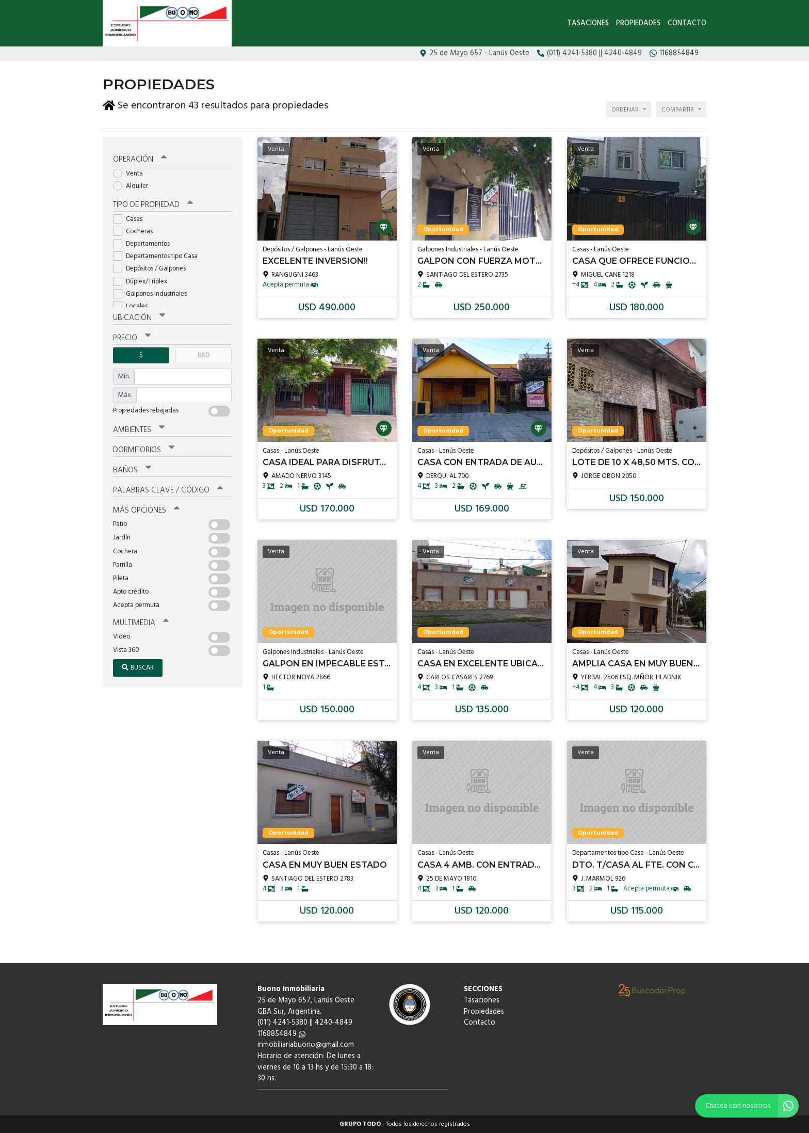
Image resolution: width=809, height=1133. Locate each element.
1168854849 (281, 1034)
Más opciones (146, 509)
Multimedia (141, 622)
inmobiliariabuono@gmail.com (305, 1045)
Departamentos (144, 242)
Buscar (138, 666)
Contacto (687, 23)
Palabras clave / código (168, 489)
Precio (132, 336)
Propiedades (638, 23)
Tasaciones (588, 23)
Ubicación (139, 316)
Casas (131, 217)
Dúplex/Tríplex (143, 280)
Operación (140, 158)
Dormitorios (143, 449)
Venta (131, 173)
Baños (132, 469)
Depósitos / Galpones (152, 268)
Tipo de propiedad (153, 203)
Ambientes (139, 428)
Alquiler (134, 185)
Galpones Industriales (153, 292)
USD (203, 353)
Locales (133, 305)
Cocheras (136, 230)
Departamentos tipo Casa (158, 255)
